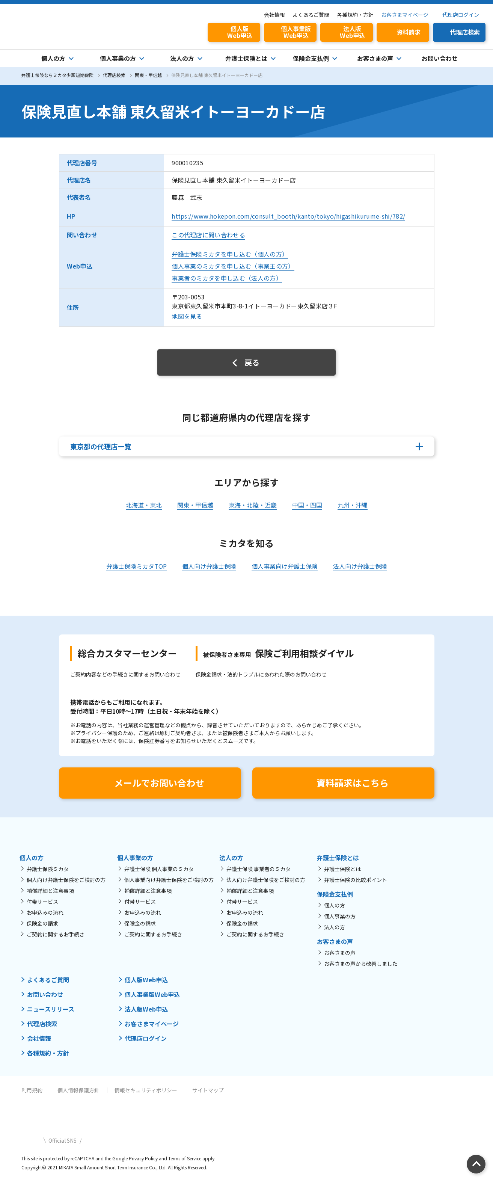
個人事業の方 (340, 916)
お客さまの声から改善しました (361, 963)
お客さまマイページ (404, 14)
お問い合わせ (440, 58)
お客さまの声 (340, 952)
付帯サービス (42, 901)
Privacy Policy (143, 1158)
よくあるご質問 (310, 14)
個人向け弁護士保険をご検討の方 (66, 879)
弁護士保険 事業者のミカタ (258, 869)
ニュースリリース (50, 1008)
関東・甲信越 (148, 75)
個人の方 (334, 905)
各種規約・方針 (355, 14)
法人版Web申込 (146, 1008)
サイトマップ (208, 1090)
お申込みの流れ (45, 912)
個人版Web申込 (146, 979)
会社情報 (274, 14)
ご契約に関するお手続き (55, 934)
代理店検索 (114, 75)
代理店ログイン (460, 14)
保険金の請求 (42, 923)
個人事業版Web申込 (152, 994)
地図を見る (187, 316)
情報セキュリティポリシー (146, 1090)
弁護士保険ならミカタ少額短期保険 (57, 75)
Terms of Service (184, 1158)
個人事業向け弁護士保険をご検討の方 (169, 879)
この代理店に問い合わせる (208, 234)
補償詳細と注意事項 (50, 890)
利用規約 (31, 1090)
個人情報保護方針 (78, 1090)
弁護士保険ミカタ (48, 869)
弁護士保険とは (342, 869)
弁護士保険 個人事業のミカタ (159, 869)
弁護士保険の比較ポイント (355, 879)
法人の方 (334, 927)
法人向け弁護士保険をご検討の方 (265, 879)
